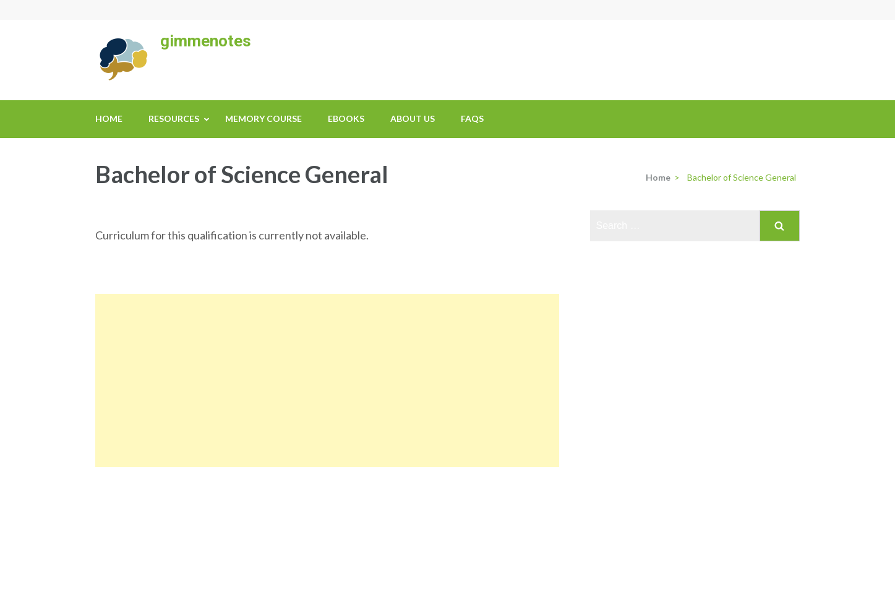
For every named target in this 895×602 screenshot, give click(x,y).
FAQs (472, 118)
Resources (173, 118)
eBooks (346, 118)
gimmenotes (205, 41)
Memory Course (263, 118)
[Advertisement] (327, 380)
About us (412, 118)
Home (108, 118)
